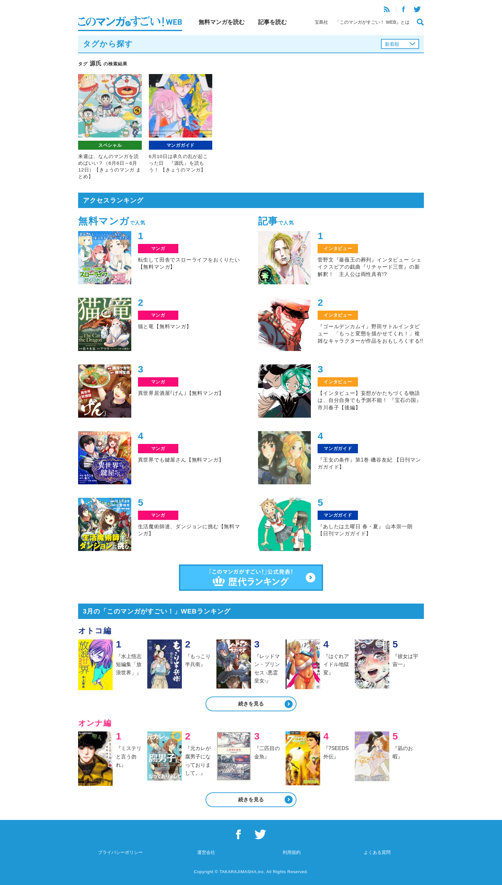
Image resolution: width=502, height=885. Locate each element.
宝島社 (321, 22)
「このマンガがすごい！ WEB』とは (372, 22)
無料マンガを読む (221, 22)
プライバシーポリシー (120, 852)
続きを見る (251, 703)
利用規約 (292, 852)
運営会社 (206, 852)
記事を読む (272, 22)
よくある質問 (377, 852)
